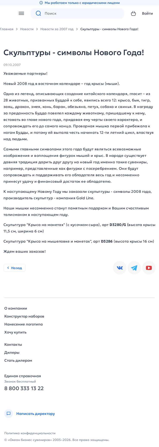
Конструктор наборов (24, 316)
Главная (6, 29)
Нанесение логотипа (23, 324)
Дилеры (11, 352)
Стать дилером (18, 360)
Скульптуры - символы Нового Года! (109, 29)
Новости (27, 29)
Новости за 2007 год (56, 29)
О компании (15, 308)
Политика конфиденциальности (29, 433)
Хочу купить (15, 332)
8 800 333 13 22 (24, 388)
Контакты (13, 344)
